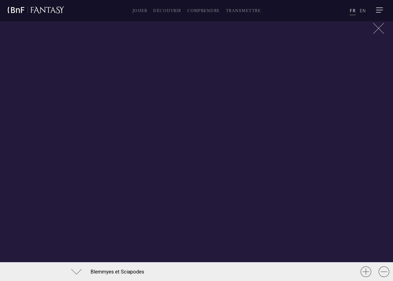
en (363, 11)
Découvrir (167, 11)
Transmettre (243, 11)
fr (352, 11)
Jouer (139, 11)
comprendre (203, 11)
